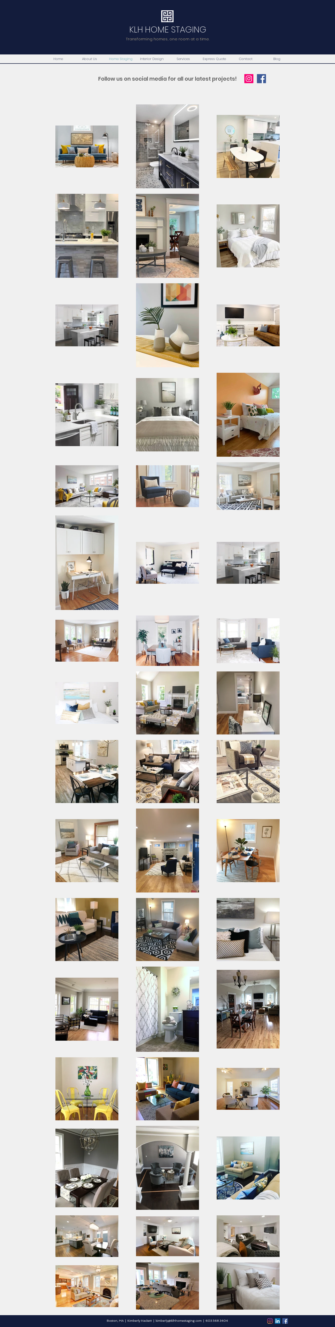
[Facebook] (285, 1321)
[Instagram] (270, 1321)
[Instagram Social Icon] (248, 78)
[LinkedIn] (277, 1321)
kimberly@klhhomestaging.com (179, 1320)
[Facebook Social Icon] (261, 78)
